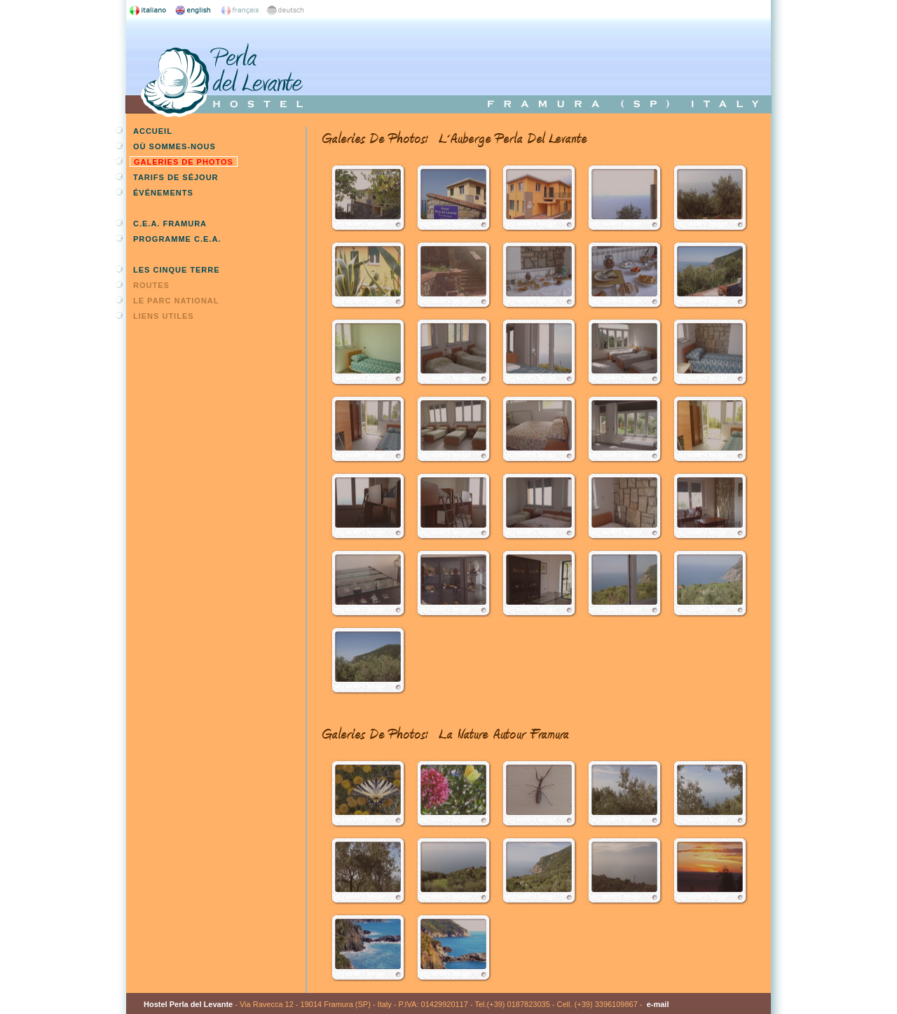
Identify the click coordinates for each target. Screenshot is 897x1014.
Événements (163, 193)
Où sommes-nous (174, 146)
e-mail (658, 1004)
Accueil (152, 131)
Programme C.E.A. (177, 239)
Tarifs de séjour (176, 177)
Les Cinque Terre (176, 270)
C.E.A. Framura (170, 223)
